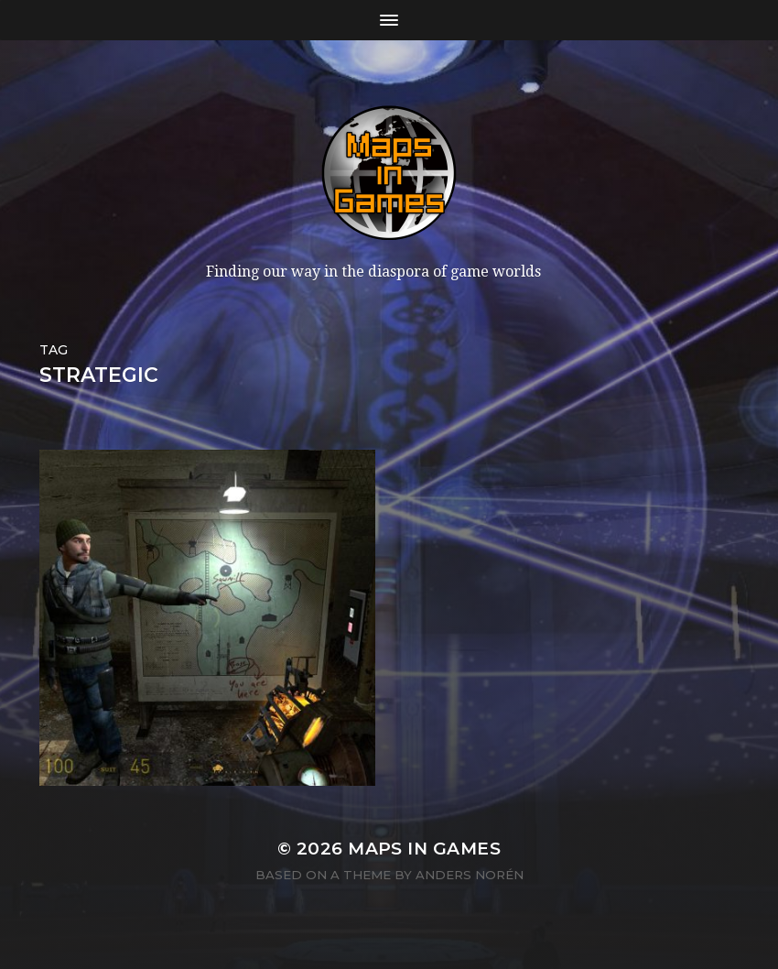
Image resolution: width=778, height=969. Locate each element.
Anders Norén (470, 874)
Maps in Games (424, 848)
